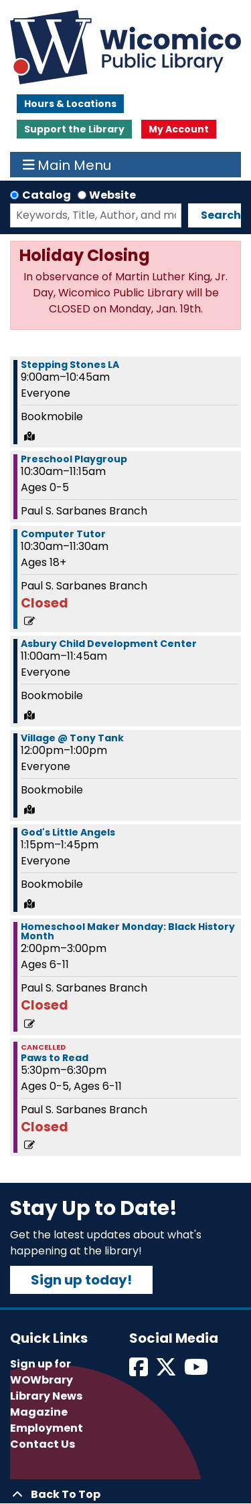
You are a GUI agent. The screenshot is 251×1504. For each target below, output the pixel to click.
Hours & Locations (70, 103)
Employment (46, 1428)
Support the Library (74, 129)
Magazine (39, 1412)
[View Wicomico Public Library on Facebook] (139, 1371)
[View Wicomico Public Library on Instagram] (197, 1371)
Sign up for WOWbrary (41, 1372)
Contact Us (42, 1444)
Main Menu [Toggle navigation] (67, 164)
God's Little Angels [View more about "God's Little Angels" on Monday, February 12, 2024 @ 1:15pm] (68, 832)
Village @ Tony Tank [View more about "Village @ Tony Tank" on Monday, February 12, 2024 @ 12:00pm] (72, 738)
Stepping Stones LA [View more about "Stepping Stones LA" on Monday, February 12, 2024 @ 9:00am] (70, 364)
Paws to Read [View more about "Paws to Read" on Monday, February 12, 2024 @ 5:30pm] (54, 1057)
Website (112, 195)
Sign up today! (81, 1280)
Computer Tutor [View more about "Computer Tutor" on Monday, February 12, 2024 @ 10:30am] (63, 534)
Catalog (46, 195)
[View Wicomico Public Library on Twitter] (167, 1371)
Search (221, 215)
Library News (46, 1396)
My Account (179, 129)
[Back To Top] (125, 1494)
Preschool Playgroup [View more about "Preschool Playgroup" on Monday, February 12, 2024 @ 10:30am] (74, 459)
